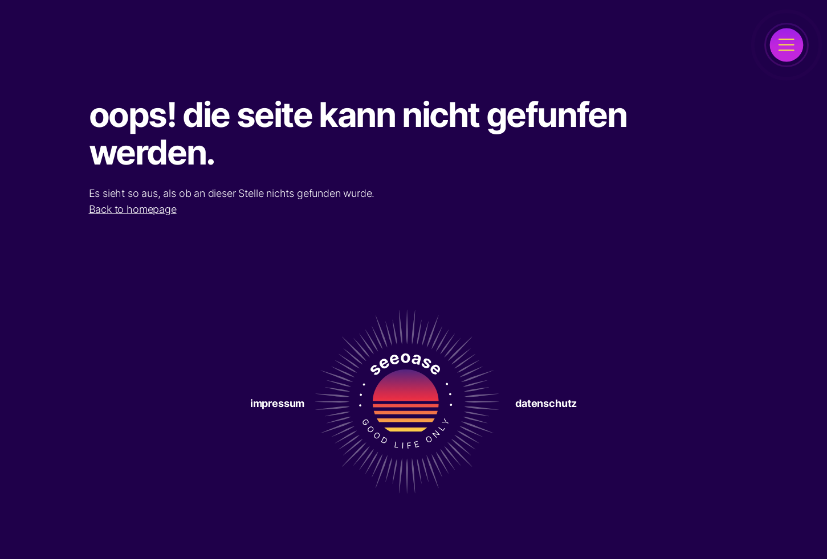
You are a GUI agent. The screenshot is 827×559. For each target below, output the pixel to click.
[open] (786, 45)
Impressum (277, 403)
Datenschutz (546, 403)
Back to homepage (133, 209)
